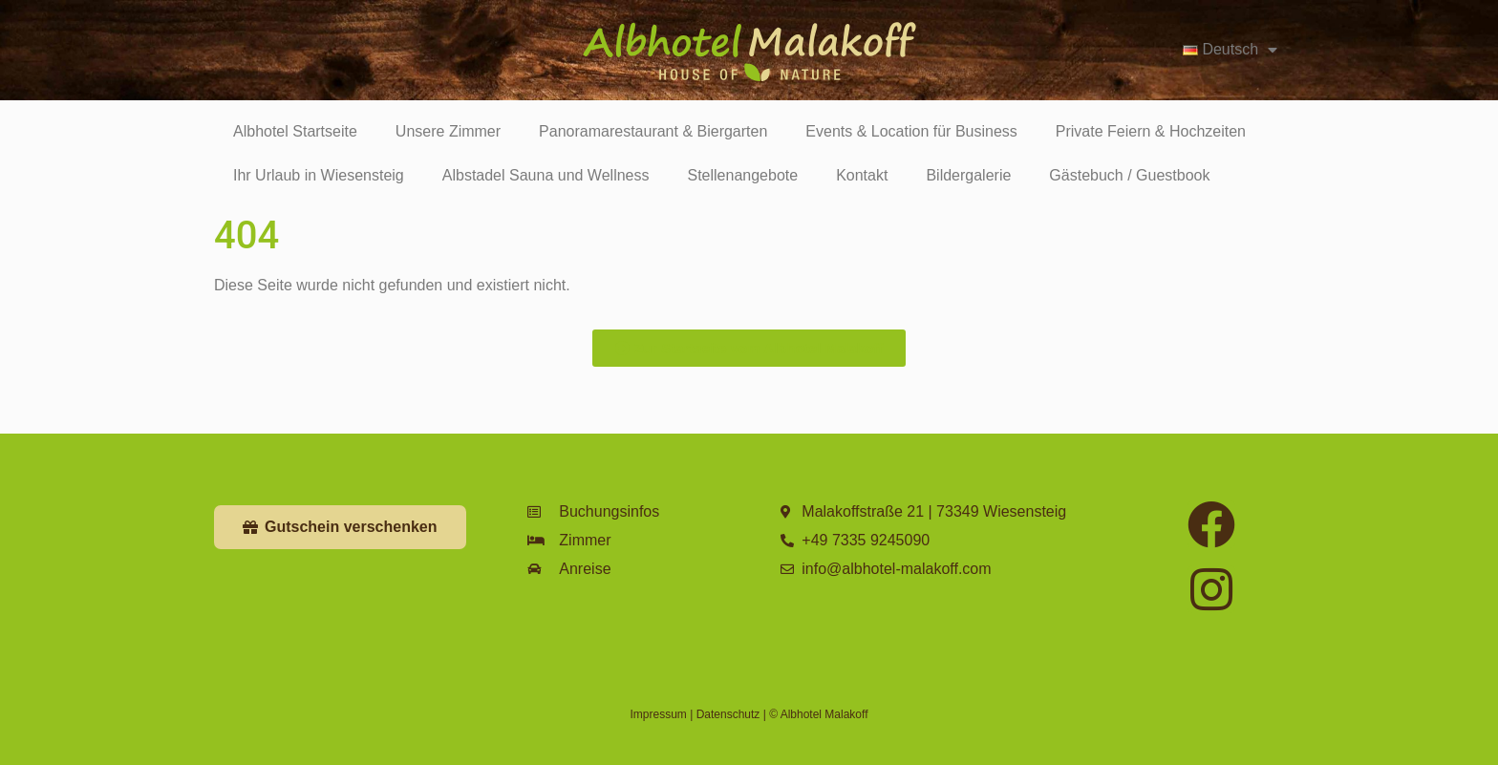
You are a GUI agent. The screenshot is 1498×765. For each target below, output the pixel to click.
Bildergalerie (968, 175)
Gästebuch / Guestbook (1129, 175)
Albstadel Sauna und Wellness (546, 175)
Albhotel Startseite (295, 131)
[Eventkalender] (324, 38)
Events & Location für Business (910, 131)
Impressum (659, 714)
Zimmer (234, 75)
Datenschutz (728, 714)
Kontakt (862, 175)
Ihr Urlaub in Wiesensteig (318, 175)
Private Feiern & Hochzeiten (1151, 131)
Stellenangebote (742, 175)
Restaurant (149, 75)
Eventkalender (341, 75)
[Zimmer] (234, 38)
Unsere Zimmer (448, 131)
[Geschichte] (54, 38)
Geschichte (60, 75)
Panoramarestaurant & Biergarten (653, 131)
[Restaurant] (144, 38)
